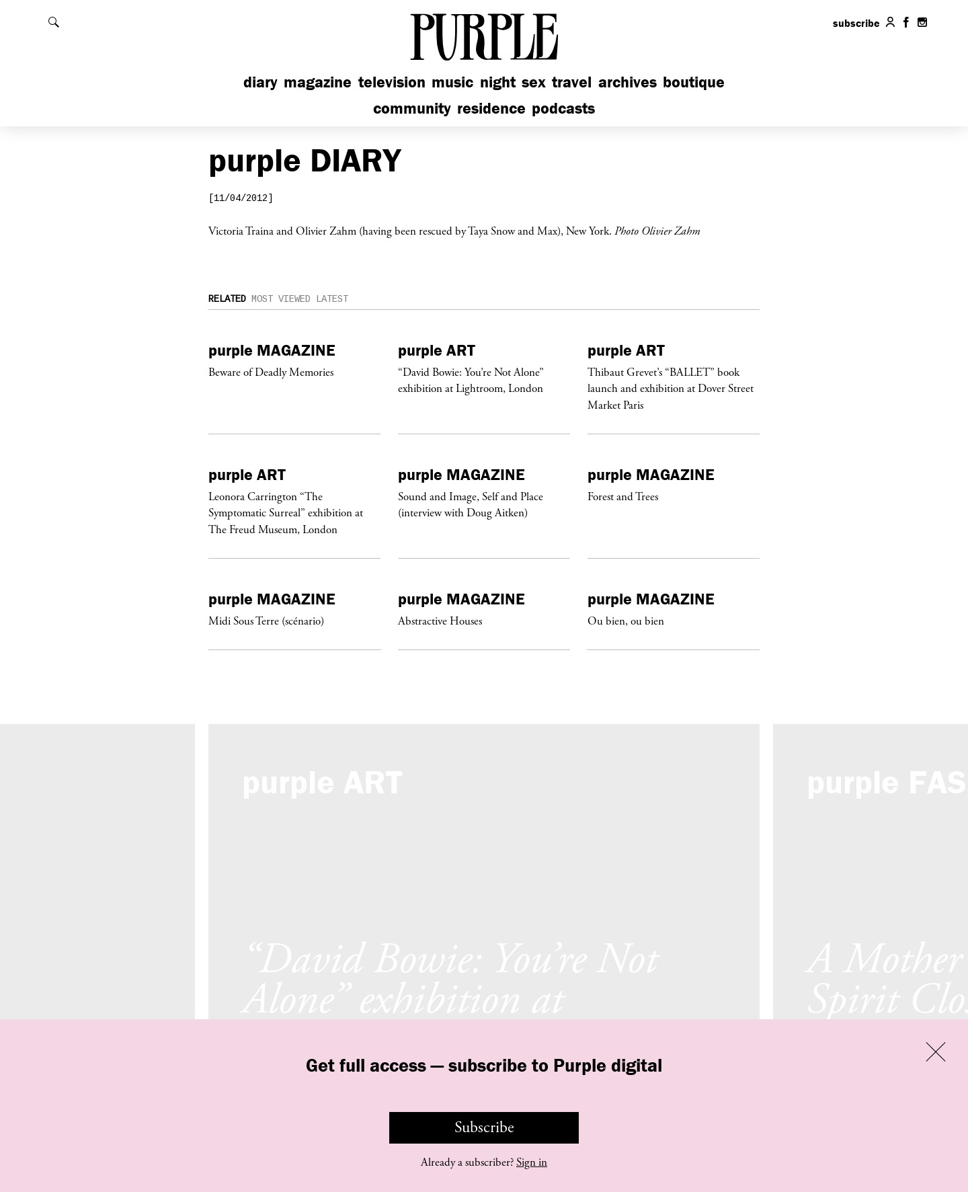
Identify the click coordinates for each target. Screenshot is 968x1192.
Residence (491, 108)
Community (412, 108)
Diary (260, 81)
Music (452, 81)
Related (227, 300)
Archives (627, 81)
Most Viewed (281, 300)
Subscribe (484, 1127)
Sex (534, 81)
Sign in (531, 1162)
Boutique (694, 81)
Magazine (318, 81)
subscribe (856, 22)
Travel (572, 81)
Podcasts (563, 108)
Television (392, 81)
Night (498, 81)
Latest (332, 300)
